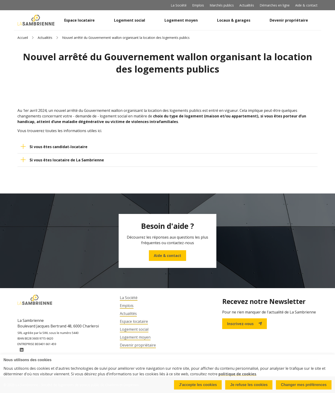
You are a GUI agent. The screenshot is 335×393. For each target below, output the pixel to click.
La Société (179, 5)
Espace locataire (79, 20)
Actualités (246, 5)
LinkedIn (21, 350)
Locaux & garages (233, 20)
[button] (167, 146)
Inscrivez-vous (244, 323)
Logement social (129, 20)
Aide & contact (306, 5)
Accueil (22, 37)
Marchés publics (222, 5)
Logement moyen (181, 20)
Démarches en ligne (275, 5)
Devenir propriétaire (289, 20)
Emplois (198, 5)
